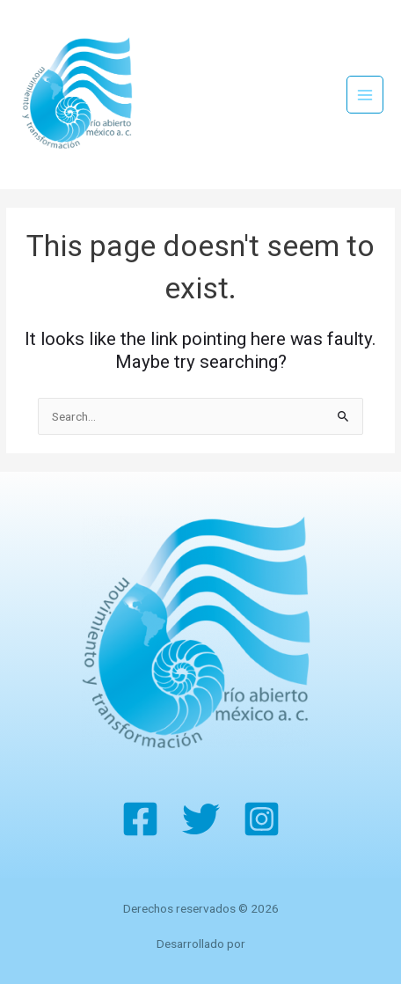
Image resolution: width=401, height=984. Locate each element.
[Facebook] (140, 819)
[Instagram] (261, 819)
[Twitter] (201, 819)
